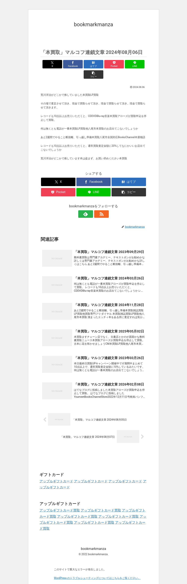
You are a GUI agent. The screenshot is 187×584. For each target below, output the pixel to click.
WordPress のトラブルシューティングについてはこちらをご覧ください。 (97, 569)
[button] (138, 64)
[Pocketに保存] (102, 64)
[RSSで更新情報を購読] (98, 203)
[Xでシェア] (49, 64)
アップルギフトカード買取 (59, 502)
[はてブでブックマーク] (84, 64)
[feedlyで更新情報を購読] (89, 203)
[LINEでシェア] (120, 64)
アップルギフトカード (56, 473)
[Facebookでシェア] (66, 64)
